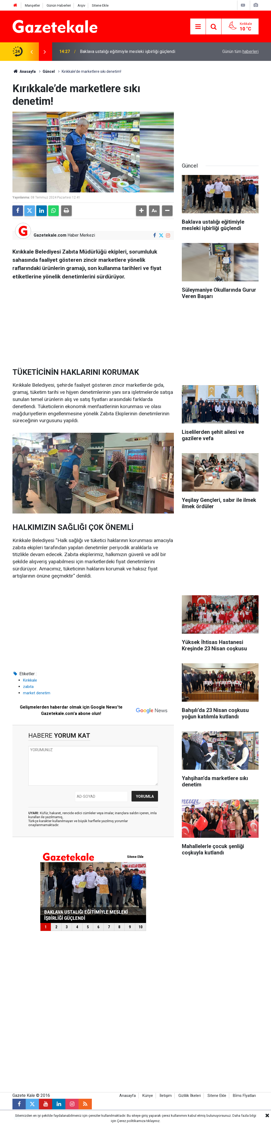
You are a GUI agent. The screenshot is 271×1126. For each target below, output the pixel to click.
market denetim (36, 693)
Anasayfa (24, 71)
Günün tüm (240, 51)
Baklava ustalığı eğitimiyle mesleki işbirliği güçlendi (127, 51)
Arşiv (81, 5)
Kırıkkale (30, 680)
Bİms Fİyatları (244, 1095)
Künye (147, 1095)
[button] (141, 210)
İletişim (166, 1095)
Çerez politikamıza (131, 1121)
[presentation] (31, 51)
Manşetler (32, 5)
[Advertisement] (93, 322)
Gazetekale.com (50, 235)
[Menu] (198, 27)
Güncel (49, 71)
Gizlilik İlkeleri (189, 1095)
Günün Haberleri (59, 5)
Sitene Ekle (100, 5)
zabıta (28, 686)
